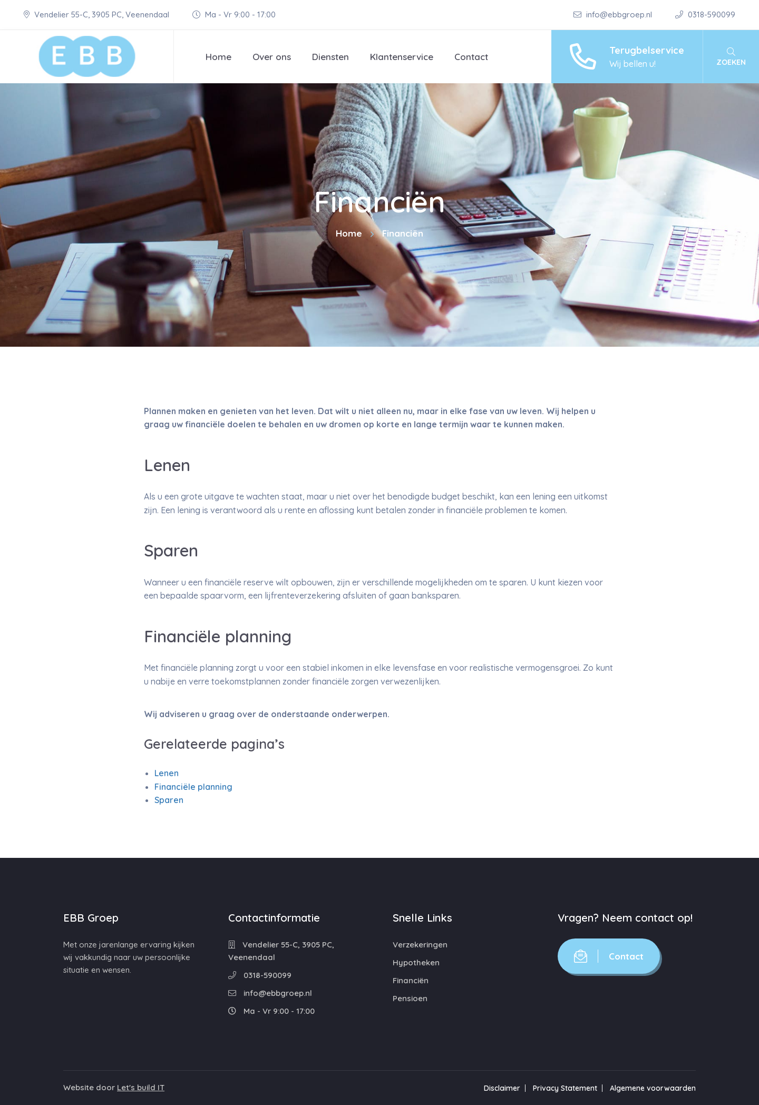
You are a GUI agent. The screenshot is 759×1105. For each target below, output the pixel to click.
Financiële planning (193, 786)
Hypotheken (416, 962)
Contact (471, 56)
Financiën (411, 980)
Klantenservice (401, 56)
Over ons (271, 56)
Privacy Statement (565, 1088)
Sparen (168, 800)
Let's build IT (140, 1087)
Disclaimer (502, 1088)
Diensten (330, 56)
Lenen (166, 773)
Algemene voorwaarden (653, 1088)
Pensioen (410, 998)
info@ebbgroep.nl (613, 14)
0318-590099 (705, 14)
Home (218, 56)
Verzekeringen (420, 945)
